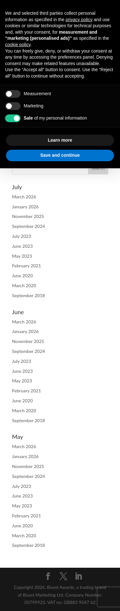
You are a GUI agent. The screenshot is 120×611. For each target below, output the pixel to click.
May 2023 (22, 256)
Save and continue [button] (60, 155)
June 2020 (22, 275)
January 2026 (25, 206)
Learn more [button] (60, 140)
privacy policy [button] (79, 19)
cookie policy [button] (17, 44)
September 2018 (28, 295)
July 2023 (21, 236)
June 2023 (22, 246)
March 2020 (24, 285)
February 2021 (26, 265)
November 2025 (28, 216)
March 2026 (24, 196)
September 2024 (28, 226)
